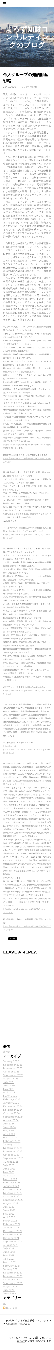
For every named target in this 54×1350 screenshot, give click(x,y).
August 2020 (11, 1286)
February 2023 (11, 1182)
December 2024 (12, 1106)
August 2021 (10, 1245)
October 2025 (11, 1071)
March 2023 (10, 1179)
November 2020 (12, 1276)
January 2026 (11, 1061)
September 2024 (13, 1116)
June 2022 (9, 1210)
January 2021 (10, 1269)
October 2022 (11, 1196)
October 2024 (11, 1113)
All (4, 1303)
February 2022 (11, 1224)
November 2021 (12, 1234)
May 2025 (8, 1089)
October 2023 (11, 1154)
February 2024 (11, 1141)
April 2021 (8, 1258)
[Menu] (5, 3)
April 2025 (9, 1092)
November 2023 (12, 1151)
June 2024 (9, 1127)
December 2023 (12, 1148)
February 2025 (11, 1099)
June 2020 (9, 1293)
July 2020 (9, 1290)
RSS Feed (12, 1308)
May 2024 (9, 1130)
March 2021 (9, 1262)
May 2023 (8, 1172)
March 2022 (10, 1220)
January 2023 (11, 1186)
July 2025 (8, 1082)
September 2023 (13, 1158)
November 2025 (12, 1068)
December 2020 (12, 1272)
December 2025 (12, 1064)
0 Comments (29, 86)
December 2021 (12, 1231)
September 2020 (13, 1283)
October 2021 (11, 1238)
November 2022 (12, 1193)
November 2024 (12, 1109)
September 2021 (13, 1241)
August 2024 (11, 1120)
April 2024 (9, 1134)
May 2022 (8, 1213)
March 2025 (10, 1096)
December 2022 (12, 1189)
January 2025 (11, 1102)
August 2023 (10, 1161)
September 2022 (13, 1200)
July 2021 (8, 1248)
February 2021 (11, 1265)
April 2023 (9, 1175)
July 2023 (8, 1165)
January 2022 (11, 1227)
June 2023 (9, 1168)
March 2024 (10, 1137)
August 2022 (10, 1203)
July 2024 (9, 1123)
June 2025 (9, 1085)
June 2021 (9, 1252)
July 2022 (8, 1206)
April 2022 (9, 1217)
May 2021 (8, 1255)
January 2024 (11, 1144)
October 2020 (11, 1279)
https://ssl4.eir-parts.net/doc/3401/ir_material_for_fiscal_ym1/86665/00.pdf (26, 749)
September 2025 (13, 1075)
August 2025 (10, 1078)
